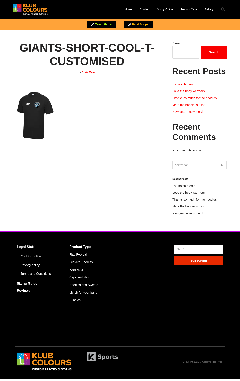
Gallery (208, 9)
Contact (144, 9)
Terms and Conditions (36, 275)
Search (177, 43)
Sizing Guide (165, 9)
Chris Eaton (89, 72)
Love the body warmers (189, 91)
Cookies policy (31, 258)
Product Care (188, 9)
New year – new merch (188, 112)
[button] (223, 9)
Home (128, 9)
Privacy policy (30, 266)
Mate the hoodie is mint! (189, 105)
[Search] (195, 166)
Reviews (23, 292)
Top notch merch (184, 84)
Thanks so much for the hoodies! (195, 98)
